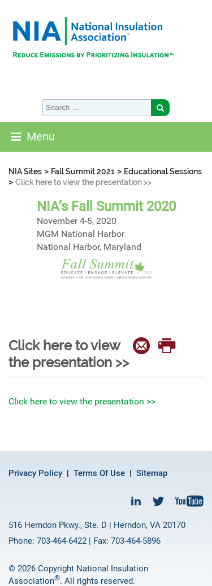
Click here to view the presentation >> (81, 401)
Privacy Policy (35, 473)
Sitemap (151, 473)
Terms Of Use (99, 473)
